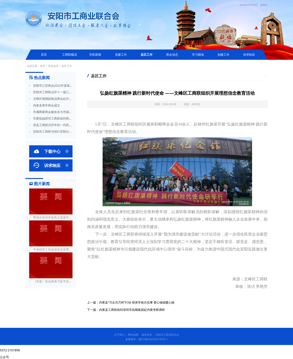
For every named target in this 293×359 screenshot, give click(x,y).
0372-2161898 (10, 350)
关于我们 (119, 334)
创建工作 (223, 54)
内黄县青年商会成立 (44, 105)
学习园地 (198, 54)
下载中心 (50, 151)
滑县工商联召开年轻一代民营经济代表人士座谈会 (51, 125)
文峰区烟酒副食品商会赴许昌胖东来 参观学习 (51, 99)
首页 (44, 54)
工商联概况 (69, 54)
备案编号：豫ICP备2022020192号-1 (146, 339)
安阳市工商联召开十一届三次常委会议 (51, 92)
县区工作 (146, 54)
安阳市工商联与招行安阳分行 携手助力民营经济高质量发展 (51, 131)
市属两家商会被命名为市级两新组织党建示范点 (51, 112)
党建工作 (121, 54)
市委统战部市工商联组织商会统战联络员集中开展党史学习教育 (51, 118)
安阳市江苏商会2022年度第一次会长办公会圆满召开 (51, 85)
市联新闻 (95, 54)
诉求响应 (249, 54)
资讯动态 (53, 66)
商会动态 (172, 54)
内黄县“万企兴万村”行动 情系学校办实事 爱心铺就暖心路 (137, 302)
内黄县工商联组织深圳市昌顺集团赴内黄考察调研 (132, 310)
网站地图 (133, 334)
